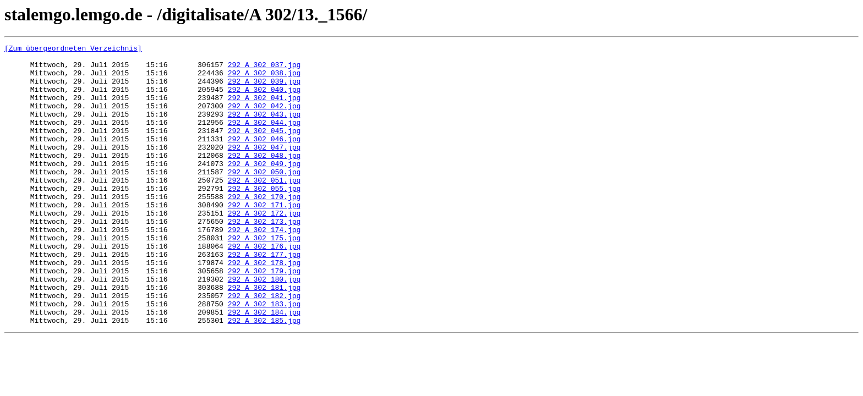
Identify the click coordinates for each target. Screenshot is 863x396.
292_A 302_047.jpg (264, 168)
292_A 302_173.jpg (264, 257)
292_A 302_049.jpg (264, 188)
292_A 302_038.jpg (264, 79)
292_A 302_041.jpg (264, 109)
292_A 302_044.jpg (264, 139)
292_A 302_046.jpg (264, 158)
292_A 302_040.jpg (264, 99)
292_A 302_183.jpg (264, 356)
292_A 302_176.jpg (264, 287)
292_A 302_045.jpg (264, 148)
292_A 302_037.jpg (264, 69)
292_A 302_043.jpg (264, 129)
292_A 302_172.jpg (264, 247)
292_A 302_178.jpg (264, 307)
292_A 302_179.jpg (264, 317)
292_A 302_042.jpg (264, 119)
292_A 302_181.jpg (264, 337)
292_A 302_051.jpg (264, 208)
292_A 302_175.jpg (264, 277)
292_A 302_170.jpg (264, 228)
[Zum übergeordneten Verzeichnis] (73, 49)
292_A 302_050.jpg (264, 198)
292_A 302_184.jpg (264, 366)
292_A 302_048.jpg (264, 178)
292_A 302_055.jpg (264, 218)
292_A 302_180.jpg (264, 327)
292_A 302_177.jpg (264, 297)
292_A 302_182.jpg (264, 346)
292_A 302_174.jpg (264, 267)
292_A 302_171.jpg (264, 238)
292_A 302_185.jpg (264, 376)
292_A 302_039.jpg (264, 89)
